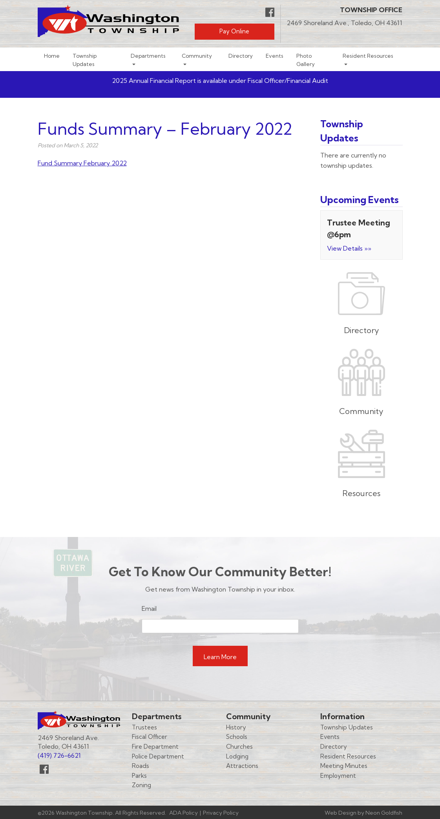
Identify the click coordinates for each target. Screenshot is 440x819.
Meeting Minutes (343, 766)
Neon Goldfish (383, 812)
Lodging (237, 756)
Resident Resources (368, 55)
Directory (240, 55)
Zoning (141, 785)
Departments (148, 55)
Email (149, 608)
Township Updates (85, 59)
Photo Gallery (305, 59)
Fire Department (155, 746)
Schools (236, 736)
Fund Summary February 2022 (82, 163)
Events (274, 55)
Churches (239, 746)
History (236, 727)
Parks (139, 775)
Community (197, 55)
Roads (140, 766)
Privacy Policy (221, 812)
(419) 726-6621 (59, 755)
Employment (338, 775)
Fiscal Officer (149, 736)
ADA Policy (183, 812)
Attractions (242, 766)
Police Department (158, 756)
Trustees (144, 727)
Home (52, 55)
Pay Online (234, 31)
